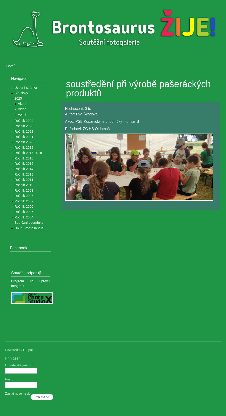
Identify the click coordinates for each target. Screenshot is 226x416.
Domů (11, 66)
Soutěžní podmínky (28, 222)
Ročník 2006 (23, 206)
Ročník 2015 (23, 163)
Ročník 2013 (23, 174)
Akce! (22, 104)
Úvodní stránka (25, 87)
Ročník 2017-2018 (28, 153)
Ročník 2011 (23, 179)
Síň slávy (21, 93)
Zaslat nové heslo (18, 393)
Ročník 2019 (23, 147)
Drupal (28, 350)
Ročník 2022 (23, 131)
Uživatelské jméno (19, 365)
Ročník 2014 (23, 169)
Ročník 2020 (23, 142)
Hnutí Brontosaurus (28, 228)
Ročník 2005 (23, 212)
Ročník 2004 (23, 217)
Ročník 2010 (23, 185)
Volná (22, 114)
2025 (18, 98)
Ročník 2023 (23, 126)
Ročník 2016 (23, 158)
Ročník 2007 (23, 201)
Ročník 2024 (23, 121)
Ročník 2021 (23, 137)
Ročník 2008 (23, 196)
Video (22, 109)
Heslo (10, 379)
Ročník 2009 (23, 190)
